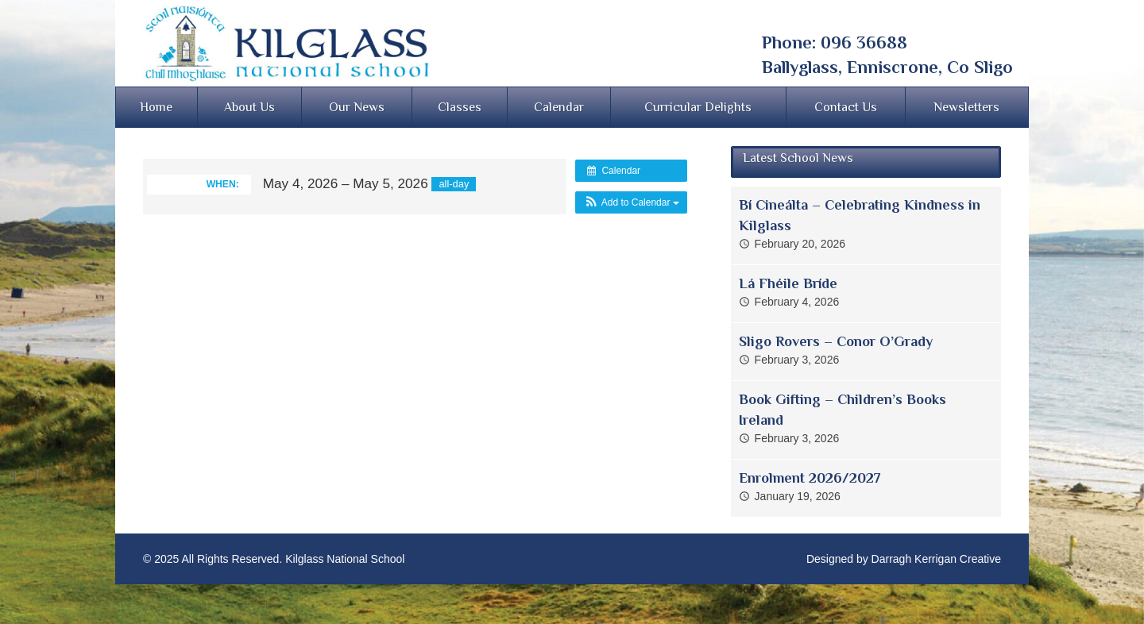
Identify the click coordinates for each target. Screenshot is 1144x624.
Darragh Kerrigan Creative (936, 559)
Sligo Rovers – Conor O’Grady (836, 341)
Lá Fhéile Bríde (788, 283)
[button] (631, 202)
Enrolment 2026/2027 (810, 478)
